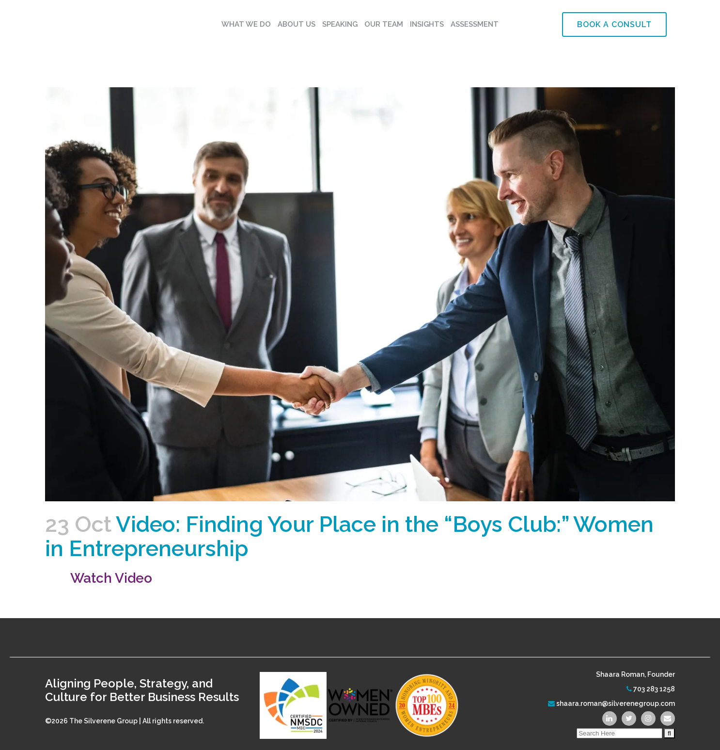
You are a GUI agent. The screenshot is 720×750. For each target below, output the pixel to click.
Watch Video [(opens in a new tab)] (111, 578)
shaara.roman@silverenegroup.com (615, 703)
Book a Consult (614, 24)
